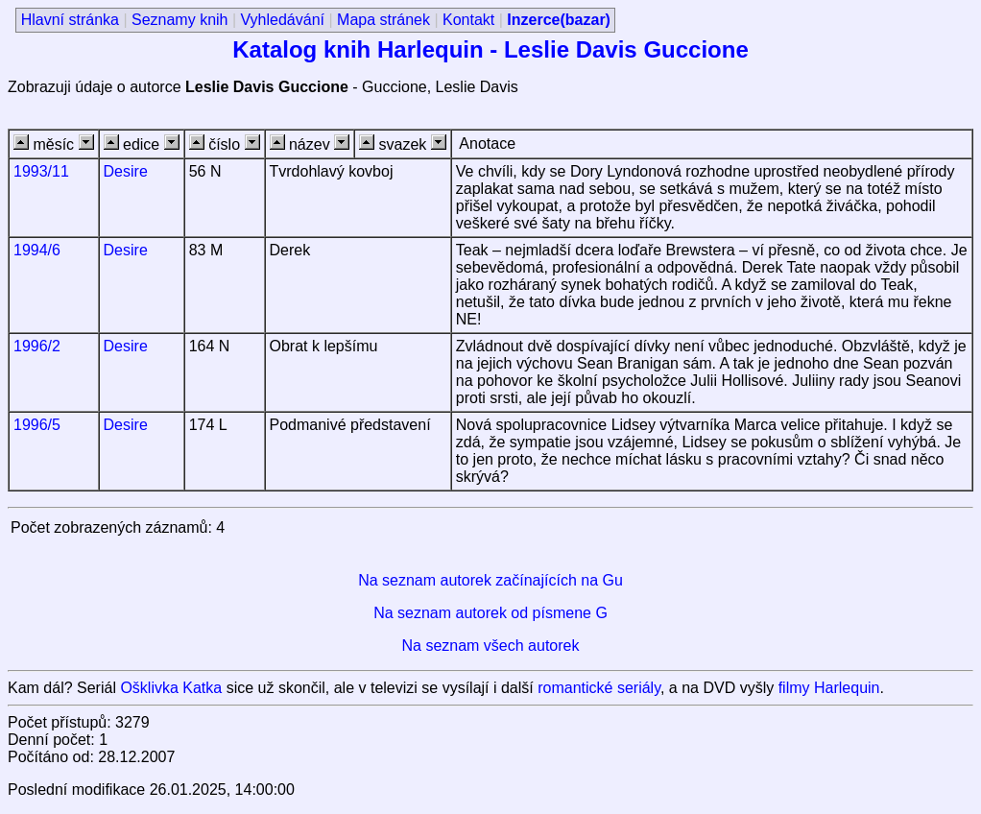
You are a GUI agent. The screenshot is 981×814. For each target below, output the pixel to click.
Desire (126, 171)
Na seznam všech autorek (491, 645)
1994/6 (36, 250)
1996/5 (36, 425)
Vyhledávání (282, 20)
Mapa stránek (383, 20)
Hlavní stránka (70, 20)
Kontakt (468, 20)
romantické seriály (599, 688)
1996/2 (36, 346)
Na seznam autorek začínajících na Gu (490, 580)
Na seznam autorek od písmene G (490, 613)
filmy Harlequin (829, 688)
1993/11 (41, 171)
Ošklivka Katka (171, 688)
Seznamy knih (180, 20)
